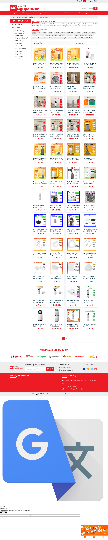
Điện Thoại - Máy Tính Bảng (63, 13)
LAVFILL (41, 35)
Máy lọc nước (19, 56)
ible (76, 38)
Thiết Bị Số (77, 13)
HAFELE (91, 35)
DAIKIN (57, 32)
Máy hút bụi (18, 43)
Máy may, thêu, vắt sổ (21, 38)
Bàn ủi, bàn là (19, 35)
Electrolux (69, 35)
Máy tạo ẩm (18, 51)
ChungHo (63, 38)
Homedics (92, 32)
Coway (63, 32)
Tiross (40, 38)
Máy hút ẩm (18, 54)
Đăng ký (50, 369)
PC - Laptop (86, 13)
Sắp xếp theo (79, 43)
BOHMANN (89, 38)
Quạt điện (18, 40)
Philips (50, 32)
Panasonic (70, 32)
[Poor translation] (5, 512)
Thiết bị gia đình (33, 17)
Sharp (38, 32)
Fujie (34, 38)
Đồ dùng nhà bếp (19, 31)
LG (34, 32)
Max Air (48, 35)
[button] (11, 357)
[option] (16, 357)
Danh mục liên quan (20, 21)
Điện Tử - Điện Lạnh (25, 13)
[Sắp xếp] (90, 43)
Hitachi (85, 32)
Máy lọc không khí (20, 48)
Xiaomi (44, 32)
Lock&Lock (83, 35)
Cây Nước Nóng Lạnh (21, 46)
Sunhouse (62, 35)
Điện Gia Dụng (37, 13)
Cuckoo (71, 38)
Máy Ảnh (94, 13)
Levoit (35, 35)
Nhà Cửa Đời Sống (48, 13)
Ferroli (76, 35)
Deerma (54, 35)
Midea (51, 38)
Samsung (77, 32)
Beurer (57, 38)
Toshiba (81, 38)
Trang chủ (14, 13)
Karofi (45, 38)
